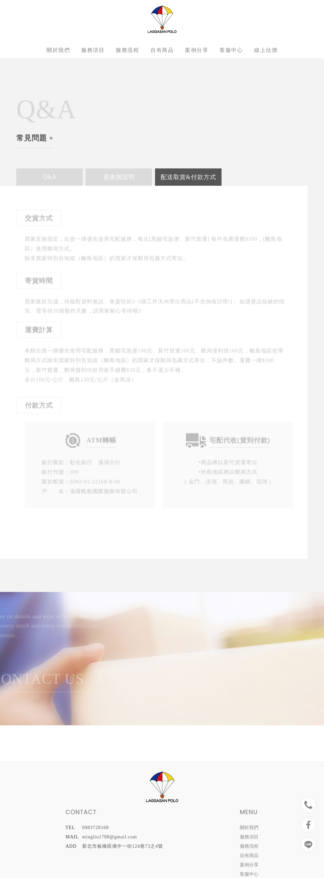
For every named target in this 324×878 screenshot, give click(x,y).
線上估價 (265, 50)
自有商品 (162, 50)
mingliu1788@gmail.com (109, 836)
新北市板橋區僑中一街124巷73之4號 (122, 846)
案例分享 (196, 50)
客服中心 (231, 50)
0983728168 (95, 827)
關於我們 (58, 50)
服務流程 (127, 50)
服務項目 (92, 50)
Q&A (49, 177)
